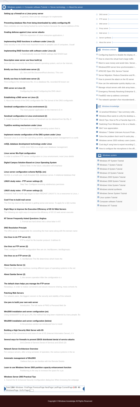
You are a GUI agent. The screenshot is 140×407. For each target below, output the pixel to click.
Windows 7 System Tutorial (111, 165)
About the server (76, 7)
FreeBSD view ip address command (113, 96)
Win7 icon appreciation (108, 128)
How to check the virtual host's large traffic (116, 59)
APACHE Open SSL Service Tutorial (114, 71)
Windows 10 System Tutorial (111, 173)
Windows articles (109, 50)
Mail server (103, 33)
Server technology (58, 7)
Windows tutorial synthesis (111, 189)
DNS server (103, 14)
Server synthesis (105, 38)
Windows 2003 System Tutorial (112, 177)
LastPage (58, 387)
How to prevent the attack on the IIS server (116, 79)
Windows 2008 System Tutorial (112, 181)
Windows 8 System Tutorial (111, 169)
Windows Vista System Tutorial (112, 185)
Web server (103, 24)
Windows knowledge (110, 106)
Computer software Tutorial (36, 7)
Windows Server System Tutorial (113, 193)
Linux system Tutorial (108, 197)
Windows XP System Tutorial (112, 161)
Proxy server (103, 28)
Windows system (14, 7)
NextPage (49, 387)
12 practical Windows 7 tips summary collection (118, 112)
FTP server (103, 19)
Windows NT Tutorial (108, 206)
